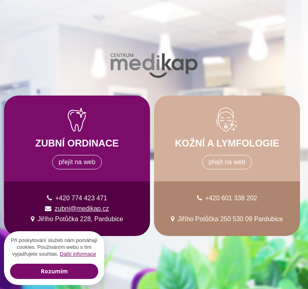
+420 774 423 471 (81, 198)
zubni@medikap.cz (82, 208)
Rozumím (54, 271)
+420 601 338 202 (231, 198)
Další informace (78, 254)
